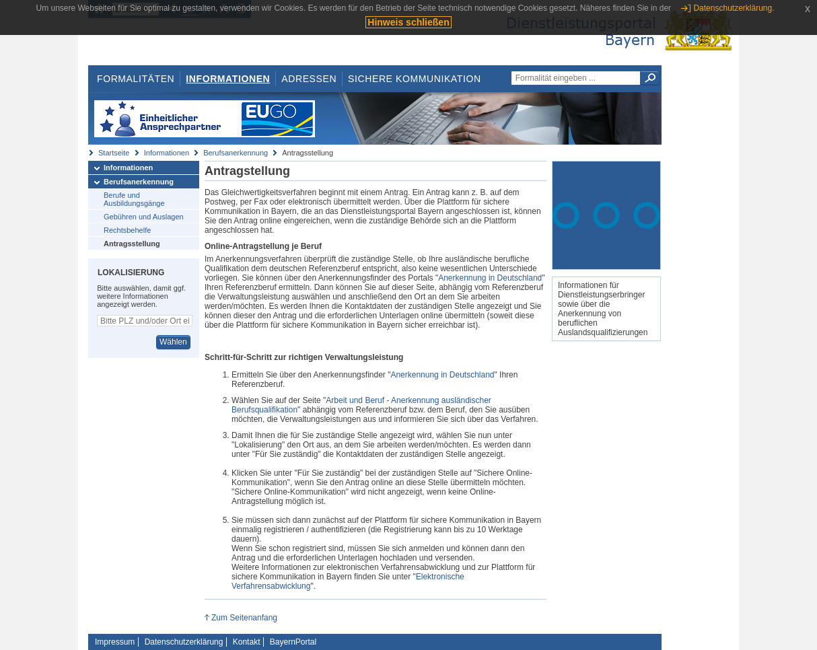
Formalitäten (135, 78)
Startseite (113, 153)
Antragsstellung (132, 244)
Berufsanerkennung (235, 153)
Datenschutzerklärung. (733, 8)
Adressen (308, 78)
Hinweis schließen (408, 22)
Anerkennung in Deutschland (490, 278)
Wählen (173, 342)
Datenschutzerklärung (184, 642)
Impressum (115, 642)
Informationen (228, 78)
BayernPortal (293, 642)
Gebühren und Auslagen (144, 217)
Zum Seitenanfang (244, 617)
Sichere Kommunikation (414, 78)
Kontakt (246, 642)
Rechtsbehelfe (127, 230)
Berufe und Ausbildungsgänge (134, 199)
